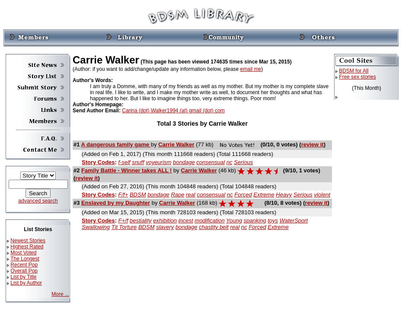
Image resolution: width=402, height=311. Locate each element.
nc (230, 162)
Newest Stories (27, 241)
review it (312, 144)
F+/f (123, 220)
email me (251, 69)
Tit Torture (124, 227)
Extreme (263, 194)
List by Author (26, 283)
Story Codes (98, 162)
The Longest (24, 259)
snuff (138, 162)
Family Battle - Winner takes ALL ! (126, 170)
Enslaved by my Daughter (115, 203)
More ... (60, 294)
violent (322, 194)
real (190, 194)
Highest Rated (26, 247)
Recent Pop (24, 265)
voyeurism (158, 162)
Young (234, 220)
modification (209, 220)
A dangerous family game (116, 144)
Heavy (284, 194)
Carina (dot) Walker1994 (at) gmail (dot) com (173, 111)
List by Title (23, 277)
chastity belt (214, 227)
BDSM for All (353, 71)
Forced (243, 194)
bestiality (141, 220)
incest (186, 220)
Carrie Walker (176, 144)
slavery (165, 227)
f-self (124, 162)
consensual (210, 162)
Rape (177, 194)
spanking (255, 220)
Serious (243, 162)
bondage (184, 162)
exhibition (165, 220)
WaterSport (294, 220)
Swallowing (96, 227)
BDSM (138, 194)
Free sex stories (357, 77)
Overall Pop (24, 271)
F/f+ (123, 194)
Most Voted (23, 253)
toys (273, 220)
